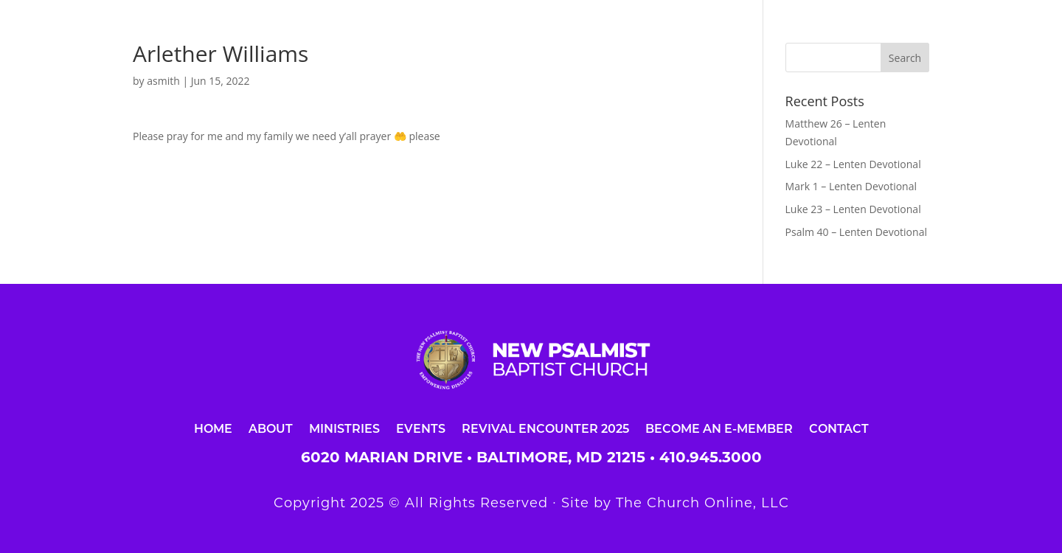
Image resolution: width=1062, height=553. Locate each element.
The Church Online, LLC (702, 503)
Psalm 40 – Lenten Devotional (856, 232)
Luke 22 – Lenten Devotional (853, 164)
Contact (839, 428)
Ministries (344, 428)
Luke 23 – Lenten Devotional (853, 209)
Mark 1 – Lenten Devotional (851, 186)
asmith (163, 81)
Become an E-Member (719, 428)
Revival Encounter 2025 (545, 428)
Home (213, 428)
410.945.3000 (710, 457)
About (271, 428)
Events (420, 428)
